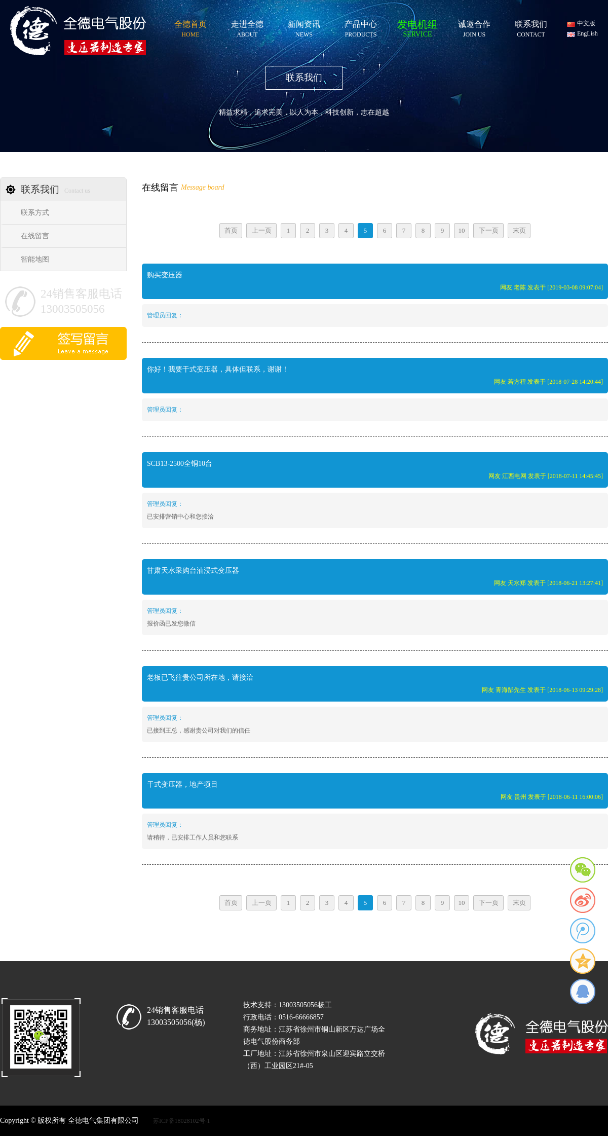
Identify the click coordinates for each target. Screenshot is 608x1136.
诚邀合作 (474, 27)
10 (462, 230)
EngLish (587, 33)
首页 (231, 230)
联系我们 (531, 27)
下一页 (489, 230)
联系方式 (35, 212)
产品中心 (361, 27)
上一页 (262, 230)
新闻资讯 (304, 27)
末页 (519, 230)
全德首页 (190, 27)
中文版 (586, 23)
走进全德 (247, 27)
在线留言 (35, 236)
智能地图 (35, 259)
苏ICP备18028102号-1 (181, 1120)
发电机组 (417, 26)
